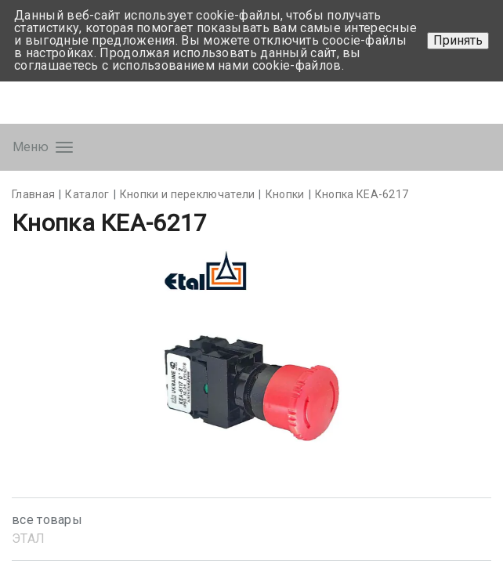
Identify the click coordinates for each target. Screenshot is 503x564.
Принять (458, 40)
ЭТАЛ (28, 538)
